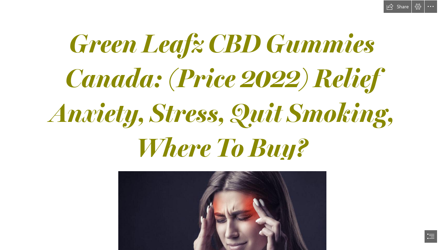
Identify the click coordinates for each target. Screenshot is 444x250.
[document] (222, 125)
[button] (397, 6)
